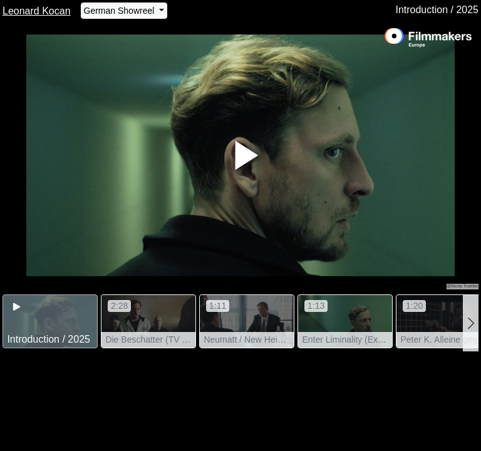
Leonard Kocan (37, 11)
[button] (470, 323)
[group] (50, 321)
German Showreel (120, 11)
